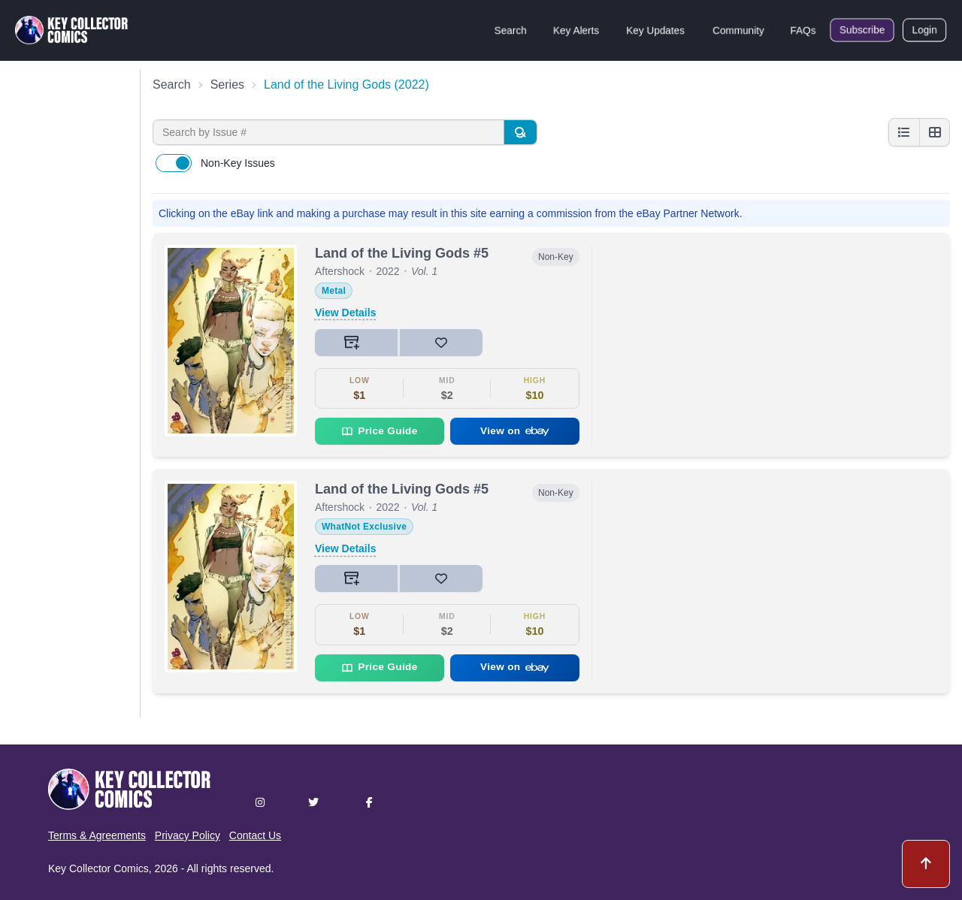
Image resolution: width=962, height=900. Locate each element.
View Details (345, 313)
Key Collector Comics (98, 868)
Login (924, 30)
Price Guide (379, 431)
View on (514, 430)
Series (227, 84)
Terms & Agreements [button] (97, 835)
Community (738, 30)
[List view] (904, 132)
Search (510, 30)
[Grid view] (934, 132)
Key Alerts (576, 30)
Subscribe (862, 30)
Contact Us (255, 835)
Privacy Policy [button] (187, 835)
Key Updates (655, 30)
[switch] (174, 163)
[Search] (520, 132)
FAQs (803, 30)
